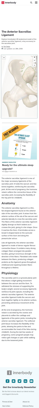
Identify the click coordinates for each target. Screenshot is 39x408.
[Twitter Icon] (19, 381)
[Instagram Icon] (13, 381)
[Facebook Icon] (7, 381)
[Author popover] (7, 47)
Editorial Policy (28, 406)
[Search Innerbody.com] (31, 3)
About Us (26, 402)
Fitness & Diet (7, 402)
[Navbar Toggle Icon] (35, 3)
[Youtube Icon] (31, 381)
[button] (34, 57)
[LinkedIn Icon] (25, 381)
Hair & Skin (6, 406)
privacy (6, 171)
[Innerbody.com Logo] (9, 2)
